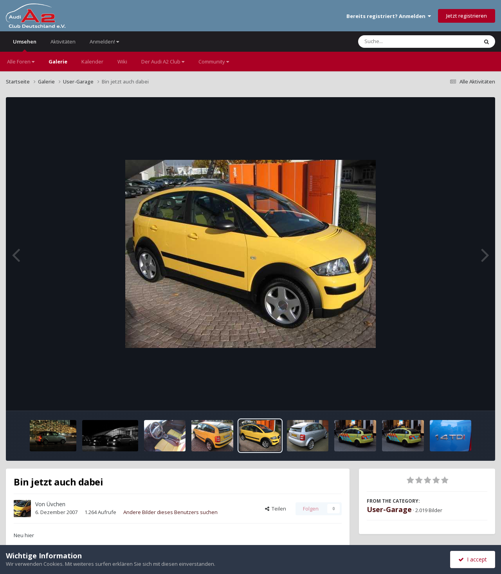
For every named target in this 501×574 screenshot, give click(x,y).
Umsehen (24, 45)
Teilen (275, 508)
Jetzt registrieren (466, 15)
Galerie (58, 61)
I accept (472, 559)
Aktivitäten (63, 41)
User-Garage (389, 509)
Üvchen (56, 504)
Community (213, 61)
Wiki (122, 61)
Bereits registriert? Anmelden (388, 16)
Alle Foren (20, 61)
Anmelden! (104, 41)
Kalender (92, 61)
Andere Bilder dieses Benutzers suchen (170, 512)
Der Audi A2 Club (162, 61)
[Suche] (402, 41)
